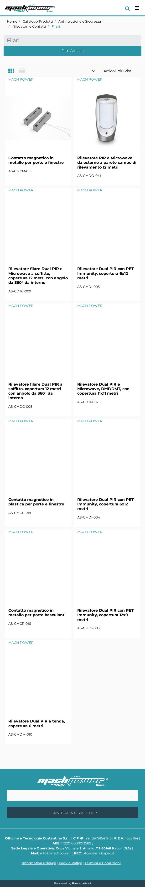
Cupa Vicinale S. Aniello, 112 (93, 848)
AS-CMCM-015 (19, 171)
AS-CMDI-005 (88, 287)
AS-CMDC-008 (20, 406)
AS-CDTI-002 (87, 402)
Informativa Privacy (39, 863)
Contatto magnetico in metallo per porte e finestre (36, 160)
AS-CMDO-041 (89, 176)
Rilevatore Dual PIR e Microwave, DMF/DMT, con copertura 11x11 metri (103, 389)
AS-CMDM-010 (20, 734)
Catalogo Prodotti (38, 21)
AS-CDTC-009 (19, 291)
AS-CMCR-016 (19, 623)
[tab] (13, 71)
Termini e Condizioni (103, 863)
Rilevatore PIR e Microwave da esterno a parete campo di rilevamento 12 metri (106, 162)
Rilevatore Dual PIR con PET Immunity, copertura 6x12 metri (105, 273)
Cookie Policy (70, 863)
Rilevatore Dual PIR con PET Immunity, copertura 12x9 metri (105, 615)
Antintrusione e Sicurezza (79, 21)
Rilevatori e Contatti (29, 26)
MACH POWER (20, 79)
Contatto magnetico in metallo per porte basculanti (37, 612)
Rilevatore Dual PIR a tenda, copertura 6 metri (36, 723)
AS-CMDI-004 (88, 517)
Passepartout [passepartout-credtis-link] (81, 883)
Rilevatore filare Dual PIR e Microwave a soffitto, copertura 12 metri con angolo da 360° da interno (38, 276)
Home (12, 21)
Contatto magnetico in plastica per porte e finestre (36, 501)
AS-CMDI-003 (88, 628)
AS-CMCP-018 (19, 513)
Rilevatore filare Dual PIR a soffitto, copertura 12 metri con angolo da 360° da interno (35, 391)
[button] (72, 812)
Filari (56, 26)
